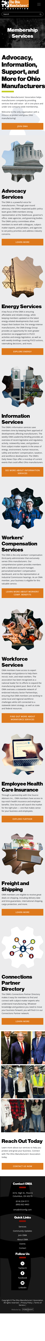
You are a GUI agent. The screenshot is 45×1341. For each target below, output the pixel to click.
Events (22, 1243)
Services (22, 1226)
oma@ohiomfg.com (22, 1209)
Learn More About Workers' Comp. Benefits (22, 593)
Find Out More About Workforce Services (22, 718)
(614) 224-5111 (22, 1201)
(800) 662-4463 (22, 1204)
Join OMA (22, 126)
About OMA (22, 1239)
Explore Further (22, 819)
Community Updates (22, 1231)
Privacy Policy (26, 1302)
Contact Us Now (22, 1166)
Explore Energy (22, 351)
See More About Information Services (22, 472)
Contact (22, 1248)
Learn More (22, 242)
